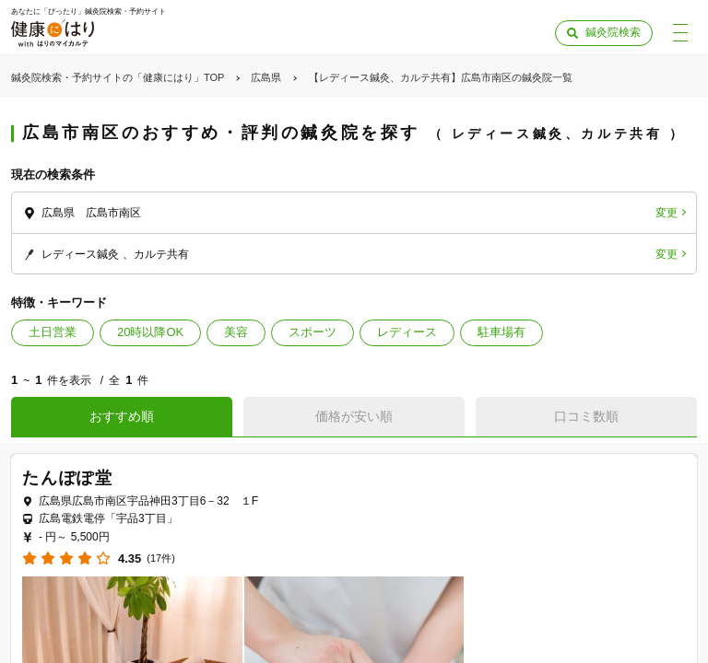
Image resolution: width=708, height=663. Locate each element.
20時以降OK (150, 332)
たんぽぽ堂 (67, 478)
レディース (407, 332)
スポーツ (312, 332)
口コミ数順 (586, 416)
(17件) (161, 558)
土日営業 (53, 332)
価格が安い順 (354, 416)
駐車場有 (501, 332)
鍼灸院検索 (613, 32)
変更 (666, 212)
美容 (236, 332)
